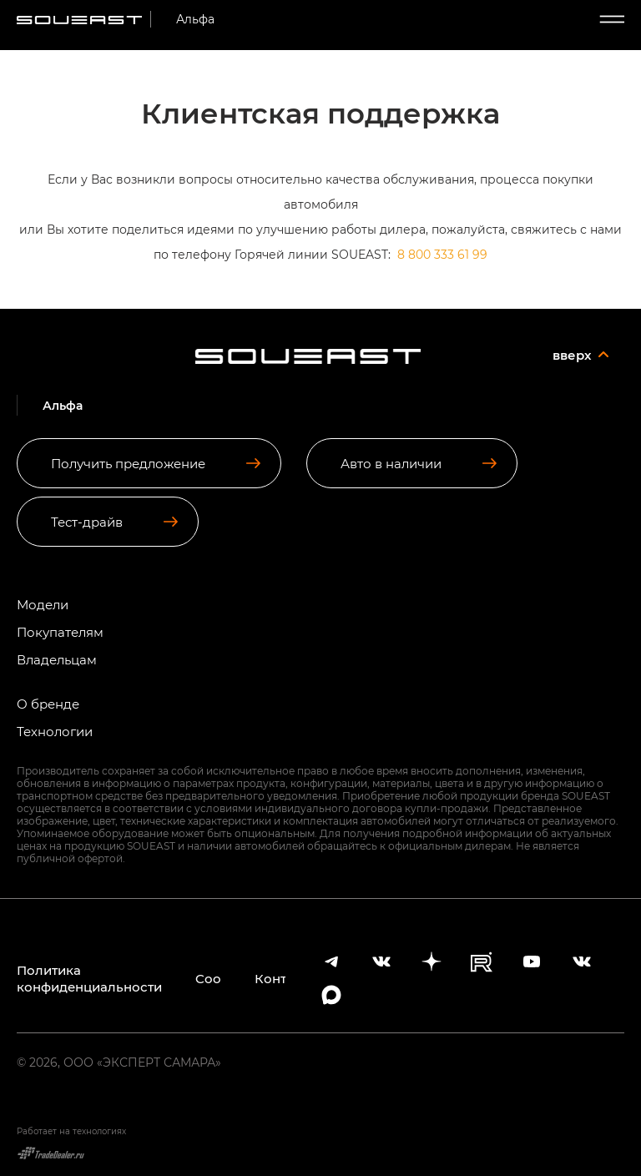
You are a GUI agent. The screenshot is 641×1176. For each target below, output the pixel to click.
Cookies (208, 978)
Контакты (270, 978)
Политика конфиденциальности (89, 978)
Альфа (195, 19)
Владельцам (57, 660)
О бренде (48, 704)
